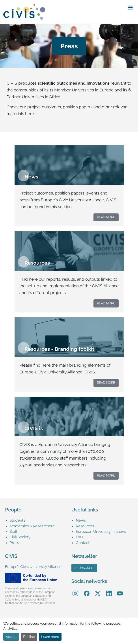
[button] (130, 8)
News (81, 520)
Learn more (50, 637)
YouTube (120, 590)
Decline (29, 637)
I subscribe (84, 568)
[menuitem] (38, 520)
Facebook (87, 590)
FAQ (79, 537)
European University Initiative (101, 531)
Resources (85, 526)
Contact (83, 542)
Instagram (75, 590)
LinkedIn (109, 590)
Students (17, 520)
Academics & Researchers (31, 526)
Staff (13, 531)
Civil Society (19, 537)
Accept (11, 637)
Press (14, 542)
